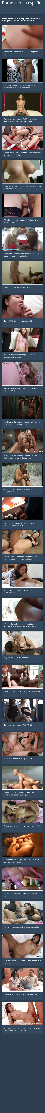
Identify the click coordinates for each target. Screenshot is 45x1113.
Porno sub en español (22, 2)
